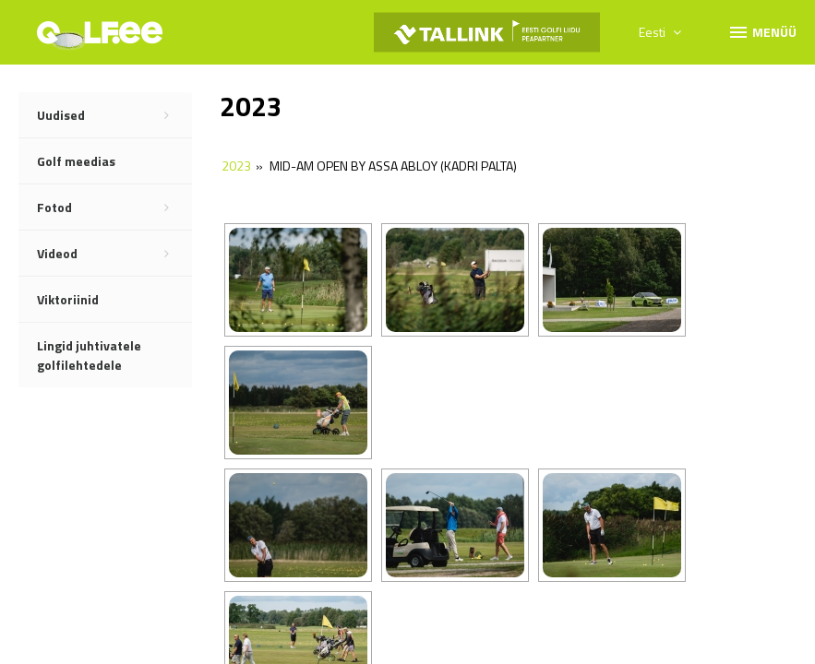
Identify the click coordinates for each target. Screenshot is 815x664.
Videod (114, 254)
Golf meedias (76, 161)
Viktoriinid (68, 299)
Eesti (660, 32)
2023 (236, 165)
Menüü (762, 31)
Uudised (114, 115)
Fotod (114, 207)
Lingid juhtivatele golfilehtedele (89, 355)
